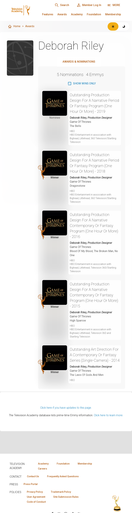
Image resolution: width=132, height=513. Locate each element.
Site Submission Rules (66, 496)
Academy (77, 14)
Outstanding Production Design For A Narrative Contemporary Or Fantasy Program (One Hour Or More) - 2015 (94, 295)
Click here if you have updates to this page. (66, 407)
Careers (42, 468)
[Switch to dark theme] (123, 26)
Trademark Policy (61, 491)
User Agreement (36, 496)
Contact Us (33, 476)
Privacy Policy (35, 491)
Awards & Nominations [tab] (79, 61)
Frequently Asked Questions (63, 476)
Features (47, 14)
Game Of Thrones (80, 121)
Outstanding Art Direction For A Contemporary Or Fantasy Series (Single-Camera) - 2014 (95, 355)
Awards (62, 14)
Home (14, 26)
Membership (113, 14)
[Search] (62, 5)
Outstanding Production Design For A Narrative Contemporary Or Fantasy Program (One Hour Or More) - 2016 (94, 225)
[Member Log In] (89, 5)
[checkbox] (82, 83)
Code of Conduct (36, 501)
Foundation (94, 14)
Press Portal (31, 484)
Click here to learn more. (108, 415)
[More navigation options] (114, 5)
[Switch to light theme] (113, 26)
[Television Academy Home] (27, 10)
